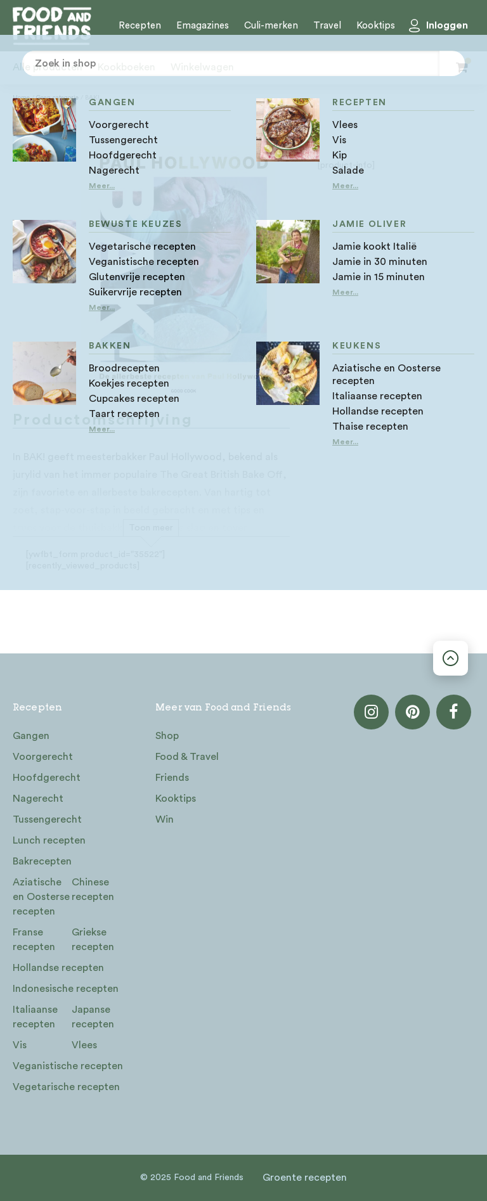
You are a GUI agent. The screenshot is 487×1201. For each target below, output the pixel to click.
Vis (20, 1045)
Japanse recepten (93, 1017)
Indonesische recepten (66, 989)
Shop (167, 736)
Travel (327, 25)
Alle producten (47, 67)
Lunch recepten (49, 840)
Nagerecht (38, 798)
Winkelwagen (202, 67)
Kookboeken (126, 67)
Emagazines (202, 25)
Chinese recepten (93, 889)
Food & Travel (187, 757)
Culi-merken (271, 25)
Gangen (31, 736)
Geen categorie (57, 97)
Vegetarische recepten (66, 1087)
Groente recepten (305, 1177)
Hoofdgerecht (47, 778)
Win (164, 819)
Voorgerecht (43, 757)
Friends (172, 778)
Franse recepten (34, 939)
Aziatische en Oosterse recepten (41, 896)
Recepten (140, 25)
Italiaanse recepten (35, 1017)
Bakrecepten (42, 861)
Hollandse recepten (58, 968)
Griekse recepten (93, 939)
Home (21, 97)
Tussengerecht (47, 819)
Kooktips (375, 25)
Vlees (84, 1045)
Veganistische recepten (68, 1066)
